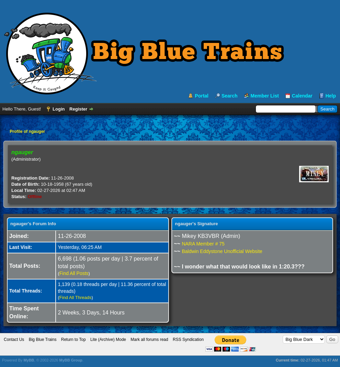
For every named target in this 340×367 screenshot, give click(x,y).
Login (59, 109)
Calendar (302, 96)
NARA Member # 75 (203, 243)
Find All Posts (74, 273)
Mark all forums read (149, 339)
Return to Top (73, 339)
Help (331, 96)
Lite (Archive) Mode (108, 339)
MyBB (28, 360)
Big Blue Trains (43, 339)
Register (78, 109)
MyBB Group (70, 360)
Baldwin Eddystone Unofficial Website (222, 251)
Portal (201, 96)
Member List (264, 96)
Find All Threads (75, 297)
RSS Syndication (188, 339)
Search (230, 96)
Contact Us (14, 339)
